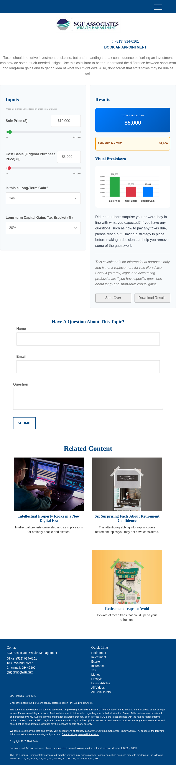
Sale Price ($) (17, 121)
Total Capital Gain (132, 115)
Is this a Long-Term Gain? (27, 188)
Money (95, 671)
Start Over (113, 296)
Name (21, 325)
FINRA (124, 745)
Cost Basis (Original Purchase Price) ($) (30, 156)
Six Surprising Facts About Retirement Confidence (127, 515)
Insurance (98, 663)
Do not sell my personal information (80, 731)
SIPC (134, 745)
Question (20, 381)
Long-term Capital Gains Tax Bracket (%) (39, 217)
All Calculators (101, 689)
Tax (93, 667)
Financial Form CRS (25, 693)
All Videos (98, 684)
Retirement (98, 649)
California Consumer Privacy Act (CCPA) (118, 728)
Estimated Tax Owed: (110, 143)
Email (21, 353)
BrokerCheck (85, 699)
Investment (98, 654)
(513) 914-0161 (125, 41)
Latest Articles (100, 680)
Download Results (152, 296)
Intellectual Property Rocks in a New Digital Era (49, 515)
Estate (95, 658)
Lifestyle (96, 676)
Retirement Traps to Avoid (127, 605)
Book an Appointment (125, 47)
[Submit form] (24, 420)
